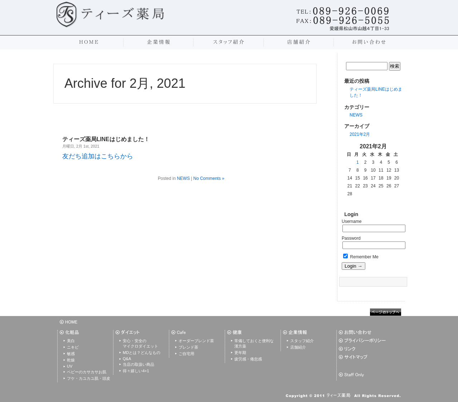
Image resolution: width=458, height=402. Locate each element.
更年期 (240, 352)
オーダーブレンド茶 (196, 341)
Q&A (127, 358)
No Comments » (208, 178)
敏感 (71, 353)
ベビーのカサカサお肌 (86, 372)
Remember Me (361, 256)
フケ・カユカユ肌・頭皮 (88, 378)
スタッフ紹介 (302, 341)
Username (351, 221)
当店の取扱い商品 (138, 364)
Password (351, 238)
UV (69, 366)
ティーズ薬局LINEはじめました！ (106, 139)
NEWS (356, 115)
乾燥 (71, 360)
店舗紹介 (298, 347)
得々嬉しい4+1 (136, 371)
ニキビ (73, 347)
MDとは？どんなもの (141, 352)
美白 (71, 341)
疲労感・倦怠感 (248, 359)
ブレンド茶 (188, 347)
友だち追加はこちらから (97, 156)
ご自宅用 (186, 353)
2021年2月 (360, 134)
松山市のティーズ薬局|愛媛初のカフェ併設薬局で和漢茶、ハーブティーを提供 (111, 14)
